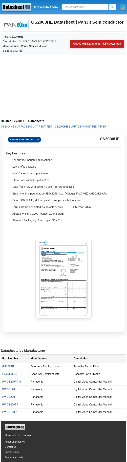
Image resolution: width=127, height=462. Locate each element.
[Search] (85, 7)
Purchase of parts (14, 457)
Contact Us (10, 447)
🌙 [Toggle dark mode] (123, 7)
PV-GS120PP (10, 412)
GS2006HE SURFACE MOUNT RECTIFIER (80, 126)
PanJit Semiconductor (34, 46)
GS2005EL (8, 366)
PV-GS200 (8, 397)
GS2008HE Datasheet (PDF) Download (97, 43)
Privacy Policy (12, 452)
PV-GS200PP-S (11, 381)
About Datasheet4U (15, 441)
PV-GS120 (8, 389)
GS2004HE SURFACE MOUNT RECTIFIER (27, 126)
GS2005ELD (9, 374)
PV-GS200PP (10, 404)
